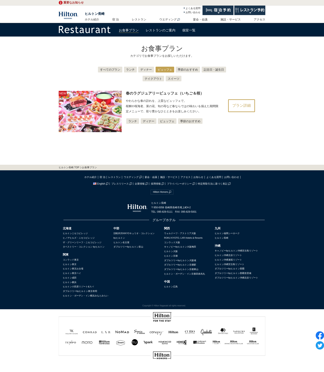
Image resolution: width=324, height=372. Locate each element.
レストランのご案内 (160, 30)
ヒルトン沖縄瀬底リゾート (228, 259)
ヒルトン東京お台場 (73, 268)
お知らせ (198, 177)
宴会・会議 (200, 19)
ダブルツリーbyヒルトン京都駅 (180, 264)
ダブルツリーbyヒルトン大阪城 (180, 260)
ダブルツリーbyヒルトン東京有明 (80, 291)
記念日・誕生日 (214, 69)
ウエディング (168, 19)
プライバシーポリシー (179, 183)
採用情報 (156, 183)
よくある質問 (193, 8)
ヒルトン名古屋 (121, 242)
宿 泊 (115, 19)
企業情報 (140, 183)
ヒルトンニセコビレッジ (75, 233)
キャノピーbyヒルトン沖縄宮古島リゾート (236, 250)
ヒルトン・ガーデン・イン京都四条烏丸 (184, 273)
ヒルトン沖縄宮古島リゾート (229, 264)
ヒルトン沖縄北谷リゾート (228, 255)
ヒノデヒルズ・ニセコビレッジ (79, 238)
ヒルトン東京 (69, 264)
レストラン (139, 19)
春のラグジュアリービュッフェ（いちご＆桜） (165, 93)
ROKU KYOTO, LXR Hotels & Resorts (183, 238)
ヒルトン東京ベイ (72, 273)
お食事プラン (129, 30)
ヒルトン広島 (171, 286)
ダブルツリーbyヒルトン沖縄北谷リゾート (236, 277)
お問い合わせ (193, 12)
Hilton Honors (160, 192)
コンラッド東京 (71, 259)
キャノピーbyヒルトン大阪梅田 (180, 246)
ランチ (130, 69)
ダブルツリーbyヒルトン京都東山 (181, 269)
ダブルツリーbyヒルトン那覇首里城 (233, 273)
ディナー (146, 69)
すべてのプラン (110, 69)
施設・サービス (230, 19)
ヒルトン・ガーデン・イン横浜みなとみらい (85, 295)
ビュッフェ (165, 69)
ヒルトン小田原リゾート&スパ (78, 286)
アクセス (259, 19)
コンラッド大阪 (172, 242)
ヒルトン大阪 (171, 251)
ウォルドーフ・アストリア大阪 (180, 233)
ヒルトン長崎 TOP (69, 167)
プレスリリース (120, 183)
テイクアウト (153, 78)
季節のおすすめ (188, 69)
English (99, 183)
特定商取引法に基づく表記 (213, 183)
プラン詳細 (241, 105)
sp (162, 369)
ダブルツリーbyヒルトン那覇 (229, 268)
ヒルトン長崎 (95, 13)
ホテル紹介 (92, 19)
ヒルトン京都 (171, 256)
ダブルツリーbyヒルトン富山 (128, 246)
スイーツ (173, 78)
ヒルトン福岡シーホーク (227, 233)
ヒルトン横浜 (69, 282)
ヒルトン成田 (69, 277)
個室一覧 (188, 30)
